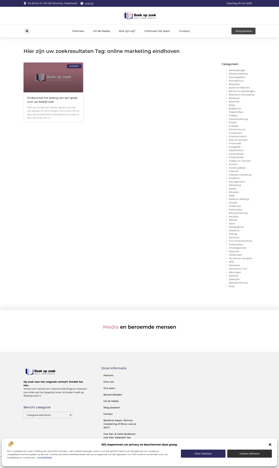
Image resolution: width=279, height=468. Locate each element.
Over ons (108, 381)
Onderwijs (235, 206)
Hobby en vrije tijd (239, 160)
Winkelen (234, 265)
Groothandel (236, 157)
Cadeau (233, 115)
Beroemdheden (112, 394)
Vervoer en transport (240, 258)
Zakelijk (233, 275)
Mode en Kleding (239, 199)
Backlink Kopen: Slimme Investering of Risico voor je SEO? (119, 424)
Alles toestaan (203, 453)
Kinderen (234, 178)
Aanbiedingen (237, 70)
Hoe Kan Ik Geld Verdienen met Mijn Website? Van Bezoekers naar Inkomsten (119, 437)
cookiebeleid (44, 457)
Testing (233, 233)
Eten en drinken (238, 139)
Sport (232, 223)
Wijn (231, 261)
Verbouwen (235, 254)
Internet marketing (240, 174)
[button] (270, 444)
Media (232, 188)
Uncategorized (237, 247)
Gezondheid (236, 153)
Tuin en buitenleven (240, 240)
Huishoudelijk (237, 167)
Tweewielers (236, 244)
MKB (231, 195)
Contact (184, 31)
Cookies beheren (250, 453)
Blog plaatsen (111, 407)
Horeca (233, 164)
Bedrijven (234, 98)
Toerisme (234, 237)
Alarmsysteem (237, 77)
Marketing (235, 185)
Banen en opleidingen (242, 91)
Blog (231, 105)
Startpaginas (236, 226)
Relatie (233, 219)
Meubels (234, 192)
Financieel (235, 143)
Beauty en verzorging (241, 94)
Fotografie (235, 146)
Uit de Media (101, 31)
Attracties (234, 84)
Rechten (234, 216)
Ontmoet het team (157, 31)
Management (237, 181)
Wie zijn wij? (127, 31)
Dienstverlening (238, 119)
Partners (78, 31)
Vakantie (234, 251)
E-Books (234, 126)
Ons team (109, 388)
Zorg (231, 286)
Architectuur (236, 80)
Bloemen (234, 101)
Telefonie (234, 230)
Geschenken (236, 150)
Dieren (233, 122)
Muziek (233, 202)
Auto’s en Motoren (239, 87)
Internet (233, 171)
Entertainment (237, 136)
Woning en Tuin (238, 268)
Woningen (235, 272)
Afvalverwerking (238, 73)
